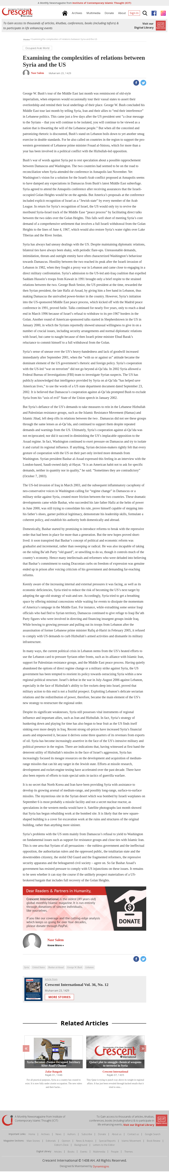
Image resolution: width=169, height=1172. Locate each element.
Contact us (133, 1134)
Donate (102, 1134)
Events (83, 1152)
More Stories (59, 998)
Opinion (66, 1141)
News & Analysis (84, 1141)
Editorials (51, 1141)
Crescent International (115, 1072)
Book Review (153, 1141)
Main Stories (33, 1141)
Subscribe (87, 1134)
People (114, 1152)
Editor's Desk (61, 1145)
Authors (71, 1134)
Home (32, 1134)
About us (116, 1134)
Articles (58, 1152)
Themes (128, 1152)
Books (71, 1152)
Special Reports (107, 1141)
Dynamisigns (101, 1167)
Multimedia (99, 1152)
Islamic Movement (131, 1141)
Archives (45, 1134)
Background (80, 1145)
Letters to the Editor (104, 1145)
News (58, 1134)
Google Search (152, 1134)
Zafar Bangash (53, 1072)
